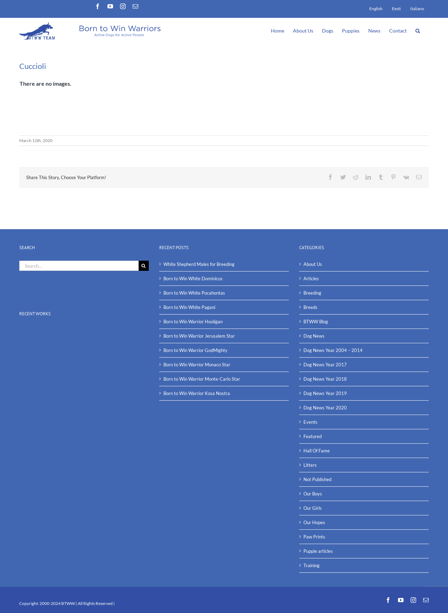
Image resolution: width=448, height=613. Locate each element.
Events (310, 422)
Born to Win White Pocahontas (194, 293)
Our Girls (312, 508)
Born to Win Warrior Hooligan (193, 321)
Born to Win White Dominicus (193, 278)
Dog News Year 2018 (325, 379)
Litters (310, 465)
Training (311, 565)
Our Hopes (314, 522)
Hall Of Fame (316, 450)
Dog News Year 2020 (325, 407)
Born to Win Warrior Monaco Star (196, 364)
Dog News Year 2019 (325, 393)
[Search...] (79, 266)
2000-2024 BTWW (58, 603)
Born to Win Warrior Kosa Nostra (196, 393)
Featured (312, 436)
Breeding (312, 293)
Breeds (310, 307)
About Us (312, 264)
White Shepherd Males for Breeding (198, 264)
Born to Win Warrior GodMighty (195, 350)
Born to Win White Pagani (189, 307)
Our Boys (312, 493)
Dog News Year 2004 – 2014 (333, 350)
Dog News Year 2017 (325, 364)
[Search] (144, 266)
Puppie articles (318, 551)
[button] (417, 30)
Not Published (317, 479)
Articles (311, 278)
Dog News (313, 336)
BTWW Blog (315, 321)
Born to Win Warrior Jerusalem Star (199, 336)
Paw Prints (314, 537)
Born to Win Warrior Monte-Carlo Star (201, 379)
